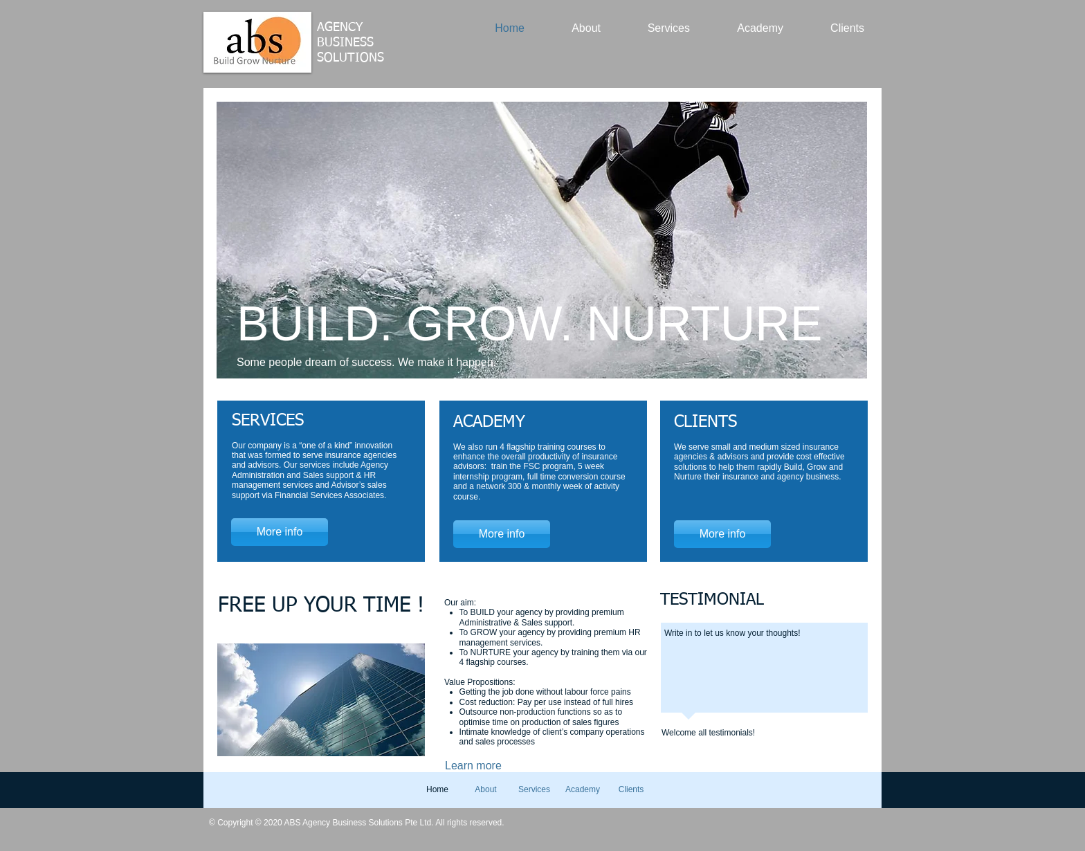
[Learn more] (490, 765)
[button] (542, 240)
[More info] (279, 532)
